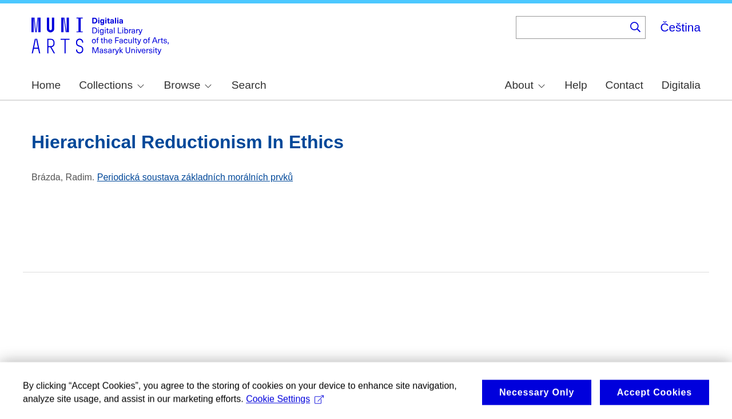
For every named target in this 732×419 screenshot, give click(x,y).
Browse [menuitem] (188, 85)
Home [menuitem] (46, 85)
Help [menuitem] (575, 85)
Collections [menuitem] (111, 85)
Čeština (680, 27)
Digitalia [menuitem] (681, 85)
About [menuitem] (525, 85)
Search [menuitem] (249, 85)
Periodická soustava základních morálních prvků (195, 177)
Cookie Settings (285, 405)
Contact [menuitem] (624, 85)
